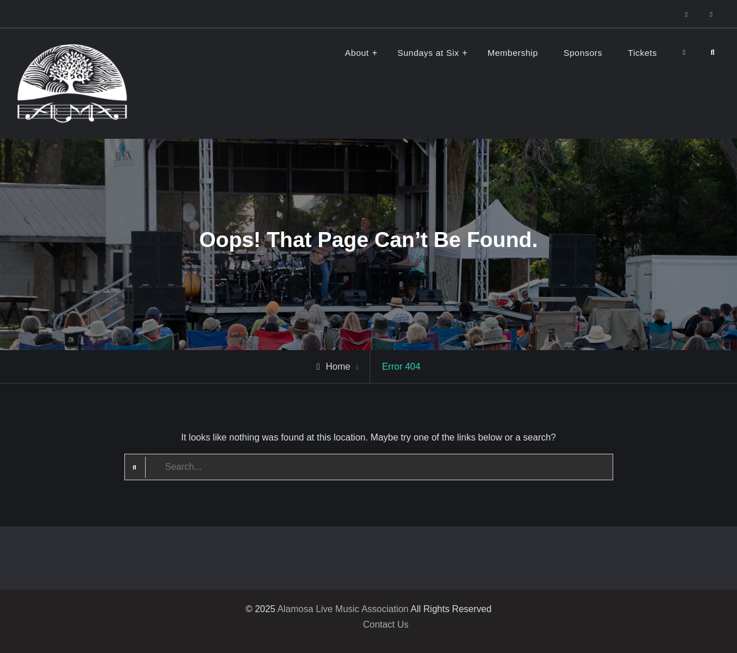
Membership (513, 53)
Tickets (642, 53)
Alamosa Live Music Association (343, 609)
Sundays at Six (428, 53)
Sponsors (583, 53)
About (357, 53)
